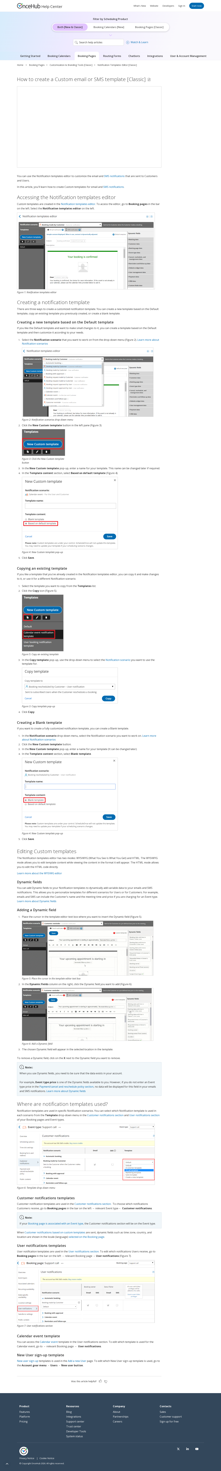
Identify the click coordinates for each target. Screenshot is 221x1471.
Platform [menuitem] (24, 1416)
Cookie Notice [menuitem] (47, 1458)
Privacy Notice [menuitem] (26, 1458)
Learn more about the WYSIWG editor (39, 873)
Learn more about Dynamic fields (36, 901)
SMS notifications (114, 176)
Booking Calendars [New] (109, 27)
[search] (98, 42)
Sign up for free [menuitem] (169, 1421)
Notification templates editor (78, 204)
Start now (197, 5)
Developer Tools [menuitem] (76, 1431)
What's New (140, 5)
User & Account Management (188, 56)
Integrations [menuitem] (73, 1416)
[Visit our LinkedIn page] (192, 1449)
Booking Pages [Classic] (149, 27)
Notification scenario (118, 660)
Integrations (155, 56)
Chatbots (134, 56)
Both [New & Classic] (70, 27)
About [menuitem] (116, 1412)
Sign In (181, 5)
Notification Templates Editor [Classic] (117, 64)
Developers (168, 5)
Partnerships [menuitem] (120, 1416)
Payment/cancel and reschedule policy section (66, 1086)
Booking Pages (87, 56)
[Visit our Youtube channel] (198, 1449)
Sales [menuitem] (163, 1412)
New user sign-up (27, 1361)
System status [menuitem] (74, 1436)
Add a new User (77, 1361)
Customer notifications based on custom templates (55, 1232)
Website (154, 5)
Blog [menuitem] (69, 1412)
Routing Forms (112, 56)
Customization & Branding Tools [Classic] (71, 64)
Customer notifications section (105, 1115)
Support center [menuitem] (75, 1421)
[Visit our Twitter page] (186, 1449)
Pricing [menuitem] (23, 1421)
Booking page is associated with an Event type (55, 1223)
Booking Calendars (59, 56)
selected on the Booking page (86, 1237)
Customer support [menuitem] (171, 1416)
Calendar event (49, 1342)
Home (20, 64)
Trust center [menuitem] (73, 1426)
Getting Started (30, 56)
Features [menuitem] (24, 1412)
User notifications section (144, 1115)
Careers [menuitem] (117, 1421)
